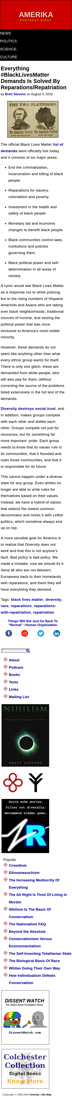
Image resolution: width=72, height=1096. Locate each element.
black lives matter (27, 600)
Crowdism (18, 865)
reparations (21, 606)
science (8, 49)
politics (8, 41)
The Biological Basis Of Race (34, 961)
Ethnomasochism (24, 873)
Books (14, 675)
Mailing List (19, 697)
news (5, 33)
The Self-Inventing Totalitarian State (40, 953)
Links (13, 689)
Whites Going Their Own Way (34, 968)
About (14, 660)
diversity (53, 600)
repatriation (43, 612)
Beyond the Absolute (27, 932)
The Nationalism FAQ (27, 924)
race (5, 606)
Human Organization (41, 625)
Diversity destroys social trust (28, 409)
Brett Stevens (15, 94)
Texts (13, 682)
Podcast (16, 667)
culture (8, 57)
